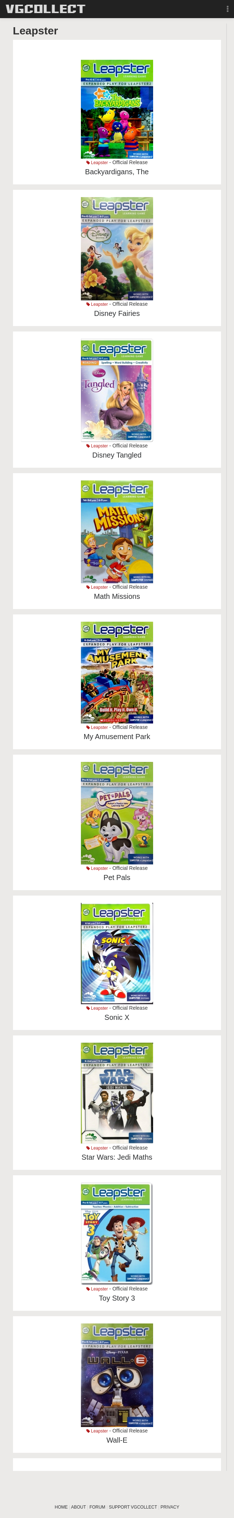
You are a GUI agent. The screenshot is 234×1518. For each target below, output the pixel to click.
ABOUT (78, 1507)
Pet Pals (117, 877)
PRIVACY (170, 1507)
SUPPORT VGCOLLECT (133, 1507)
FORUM (97, 1507)
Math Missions (117, 596)
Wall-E (117, 1440)
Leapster (97, 162)
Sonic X (116, 1017)
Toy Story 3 (117, 1298)
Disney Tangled (117, 455)
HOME (61, 1507)
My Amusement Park (117, 737)
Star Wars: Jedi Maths (117, 1157)
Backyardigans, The (117, 172)
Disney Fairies (117, 313)
